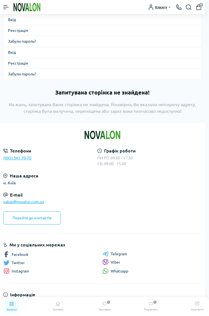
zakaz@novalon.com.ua (23, 202)
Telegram (114, 253)
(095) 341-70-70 (17, 158)
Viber (111, 262)
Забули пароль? (22, 41)
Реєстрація (18, 30)
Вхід (12, 19)
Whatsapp (115, 271)
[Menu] (6, 7)
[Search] (189, 7)
